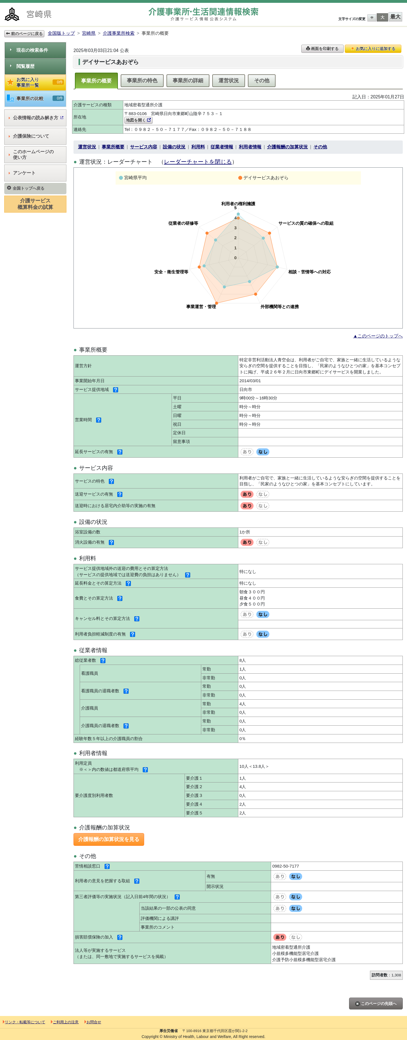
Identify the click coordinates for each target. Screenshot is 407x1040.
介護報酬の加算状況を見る (108, 839)
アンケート (22, 172)
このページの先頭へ (376, 1003)
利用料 (198, 146)
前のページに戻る (24, 33)
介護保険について (29, 136)
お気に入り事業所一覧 (35, 82)
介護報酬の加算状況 (287, 146)
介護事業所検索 (119, 33)
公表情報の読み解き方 (36, 117)
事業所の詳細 (188, 80)
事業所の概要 (96, 81)
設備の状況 (174, 146)
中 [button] (372, 17)
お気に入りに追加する (373, 48)
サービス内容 (143, 146)
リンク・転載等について (24, 1022)
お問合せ (93, 1022)
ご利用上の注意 (65, 1022)
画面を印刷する (322, 48)
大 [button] (382, 17)
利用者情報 (250, 146)
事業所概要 (113, 146)
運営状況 (228, 80)
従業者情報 (222, 146)
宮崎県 (89, 33)
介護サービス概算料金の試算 (35, 204)
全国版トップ (61, 33)
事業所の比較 (35, 98)
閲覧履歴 (22, 66)
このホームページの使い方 (31, 154)
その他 (261, 80)
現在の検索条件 (29, 50)
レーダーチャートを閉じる (198, 162)
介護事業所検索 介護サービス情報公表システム (203, 14)
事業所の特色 (142, 80)
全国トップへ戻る (25, 188)
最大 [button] (395, 17)
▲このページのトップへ (378, 336)
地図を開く (138, 120)
